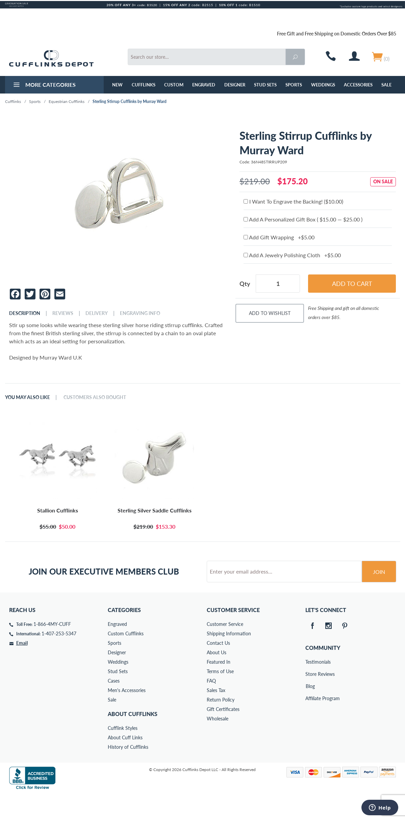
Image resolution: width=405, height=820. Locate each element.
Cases (114, 706)
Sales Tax (216, 716)
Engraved (203, 84)
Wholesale (217, 744)
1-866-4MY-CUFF (52, 650)
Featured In (218, 687)
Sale (386, 84)
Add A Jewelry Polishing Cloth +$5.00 (292, 255)
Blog (310, 712)
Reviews (62, 313)
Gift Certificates (223, 735)
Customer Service (225, 650)
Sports (293, 84)
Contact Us (218, 668)
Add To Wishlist (269, 313)
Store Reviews (310, 700)
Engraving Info (140, 313)
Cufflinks (143, 84)
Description (24, 313)
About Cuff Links (125, 763)
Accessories (358, 84)
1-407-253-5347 (59, 659)
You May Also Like (27, 397)
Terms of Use (220, 697)
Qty (244, 283)
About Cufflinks (132, 739)
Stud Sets (265, 84)
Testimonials (310, 687)
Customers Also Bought (95, 397)
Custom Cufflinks (126, 659)
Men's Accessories (127, 716)
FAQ (211, 706)
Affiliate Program (310, 724)
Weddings (323, 84)
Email (22, 668)
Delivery (96, 313)
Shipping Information (229, 659)
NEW (117, 84)
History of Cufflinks (128, 772)
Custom (173, 84)
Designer (234, 84)
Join (379, 597)
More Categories (44, 85)
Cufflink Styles (122, 754)
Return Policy (220, 725)
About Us (216, 678)
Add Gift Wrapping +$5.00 (279, 237)
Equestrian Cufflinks (66, 101)
